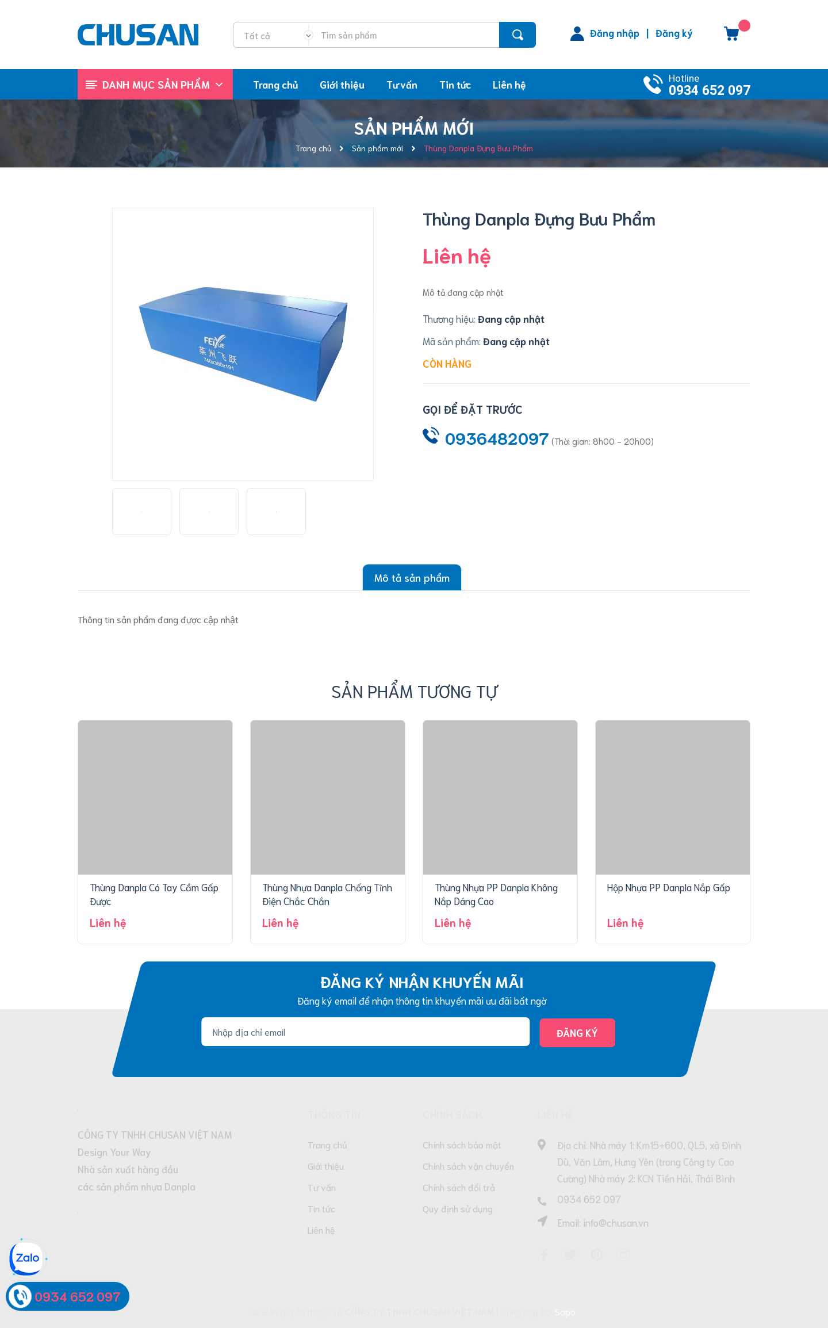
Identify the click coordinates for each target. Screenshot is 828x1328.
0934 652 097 (709, 90)
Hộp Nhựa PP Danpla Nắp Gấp (668, 886)
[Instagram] (623, 1255)
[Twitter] (570, 1255)
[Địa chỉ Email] (365, 1031)
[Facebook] (544, 1255)
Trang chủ (327, 1144)
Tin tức (321, 1208)
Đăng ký (674, 32)
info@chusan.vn (616, 1222)
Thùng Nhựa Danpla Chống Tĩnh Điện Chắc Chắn (327, 893)
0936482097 (497, 437)
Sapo (565, 1311)
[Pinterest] (597, 1255)
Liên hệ (321, 1229)
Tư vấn (322, 1187)
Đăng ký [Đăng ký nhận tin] (577, 1032)
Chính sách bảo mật (462, 1144)
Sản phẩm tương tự (414, 690)
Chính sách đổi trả (459, 1187)
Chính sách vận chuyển (468, 1165)
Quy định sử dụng (458, 1208)
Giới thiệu (326, 1165)
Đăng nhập (614, 32)
